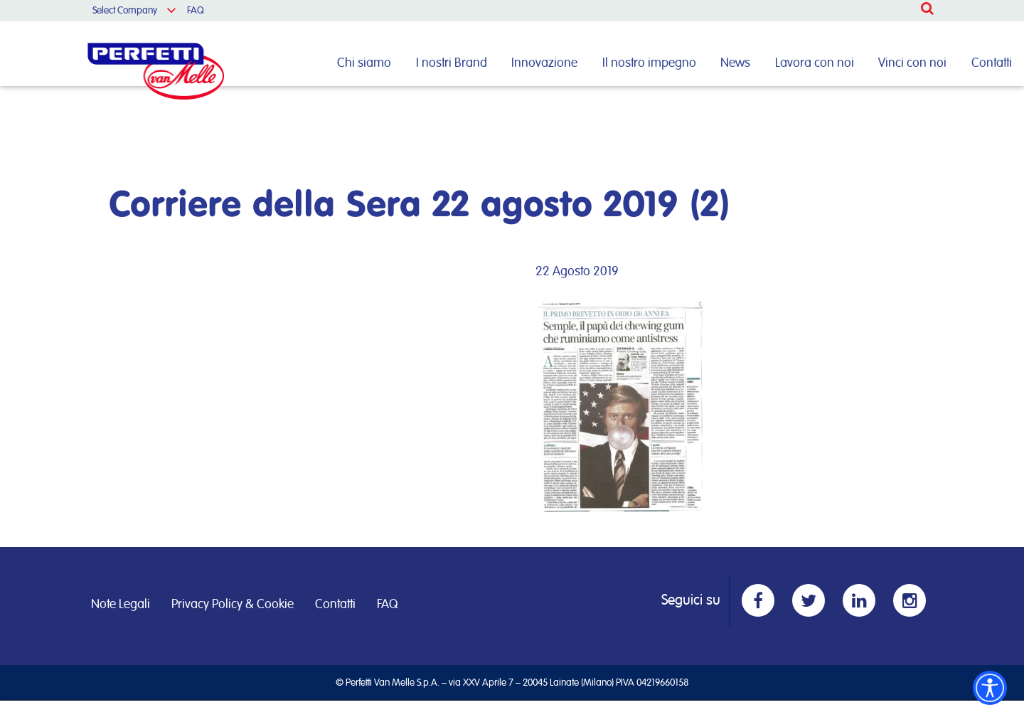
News (735, 63)
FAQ (195, 11)
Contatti (991, 63)
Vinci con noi (912, 63)
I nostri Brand (451, 63)
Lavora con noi (814, 63)
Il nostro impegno (649, 63)
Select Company (124, 11)
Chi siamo (364, 63)
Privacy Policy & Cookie (232, 604)
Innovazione (544, 63)
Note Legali (120, 604)
